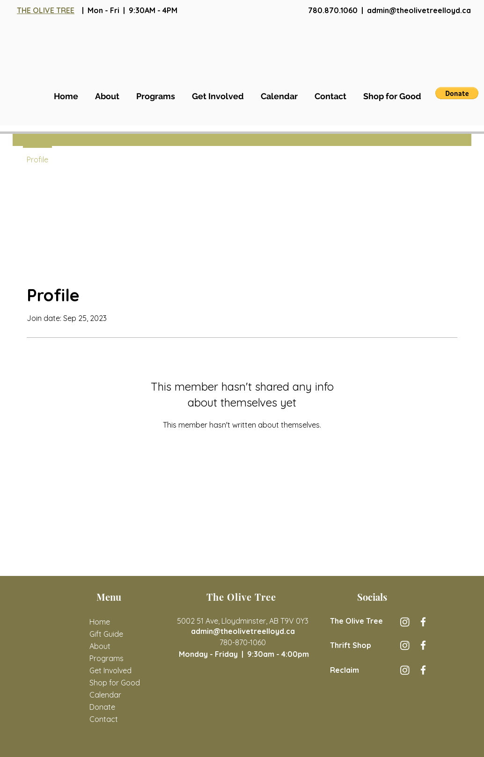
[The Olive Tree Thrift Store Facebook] (423, 645)
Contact (103, 719)
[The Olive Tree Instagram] (405, 622)
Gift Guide (106, 634)
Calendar (105, 694)
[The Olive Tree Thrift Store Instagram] (405, 645)
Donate (102, 707)
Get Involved (110, 670)
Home (99, 621)
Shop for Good (113, 682)
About (99, 646)
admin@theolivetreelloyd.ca (419, 10)
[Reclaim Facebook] (423, 670)
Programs (106, 658)
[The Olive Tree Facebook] (423, 622)
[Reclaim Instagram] (405, 670)
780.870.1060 (333, 10)
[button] (456, 93)
